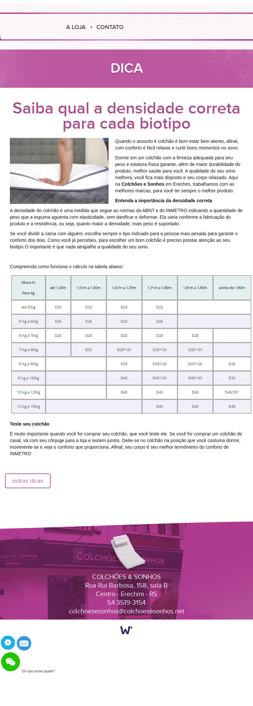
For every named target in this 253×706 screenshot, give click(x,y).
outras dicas (27, 480)
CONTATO (85, 27)
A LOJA (51, 27)
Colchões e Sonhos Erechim (154, 18)
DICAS (18, 38)
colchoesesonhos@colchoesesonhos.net (126, 611)
